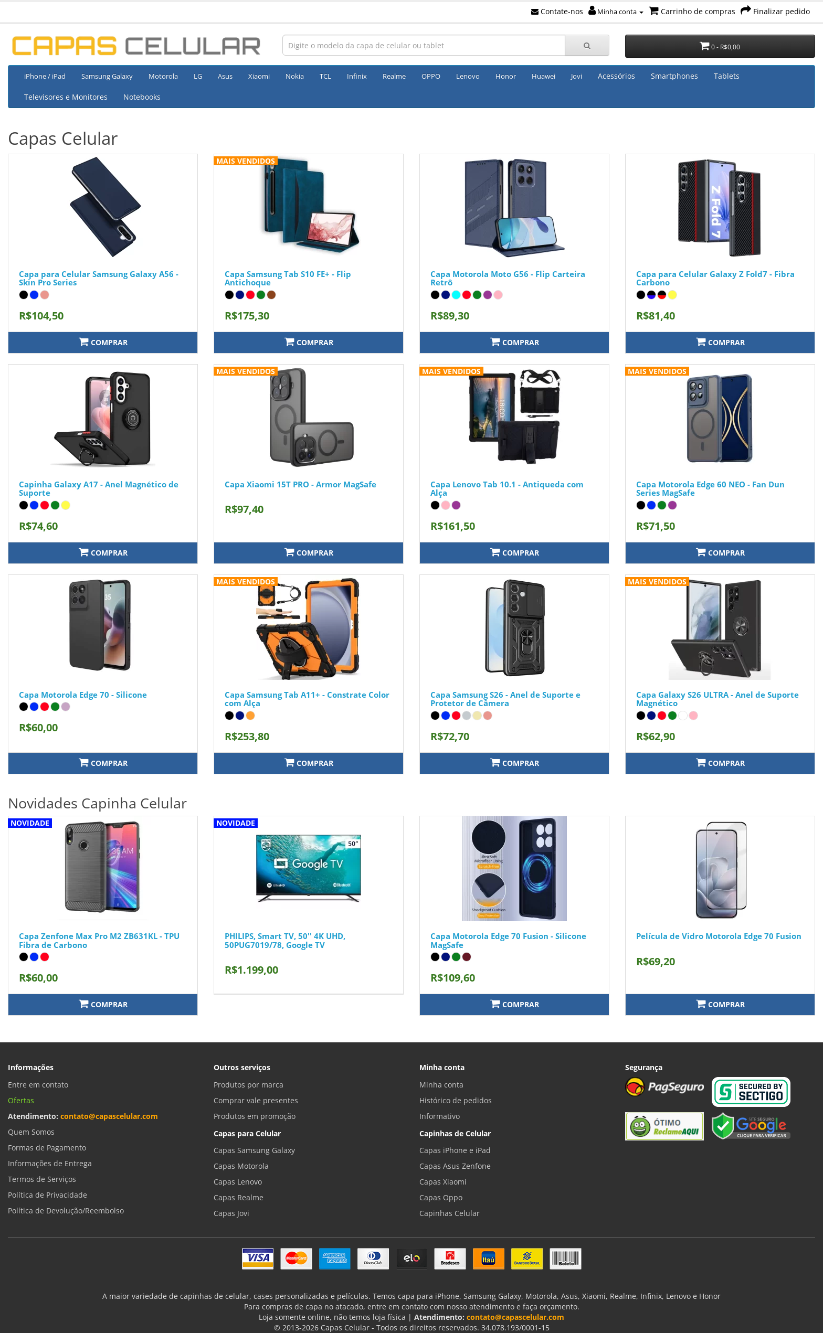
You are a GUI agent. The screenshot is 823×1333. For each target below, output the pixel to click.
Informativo (439, 1116)
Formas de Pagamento (47, 1148)
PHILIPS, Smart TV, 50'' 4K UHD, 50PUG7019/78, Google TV (285, 940)
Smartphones (674, 76)
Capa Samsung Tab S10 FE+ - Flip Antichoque (288, 278)
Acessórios (616, 76)
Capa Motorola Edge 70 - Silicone (83, 694)
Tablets (727, 76)
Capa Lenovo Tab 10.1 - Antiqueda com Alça (507, 488)
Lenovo (468, 76)
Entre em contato (38, 1085)
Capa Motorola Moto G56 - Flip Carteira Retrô (507, 278)
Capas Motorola (241, 1166)
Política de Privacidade (47, 1195)
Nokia (295, 76)
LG (198, 76)
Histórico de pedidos (455, 1100)
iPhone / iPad (45, 76)
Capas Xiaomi (443, 1182)
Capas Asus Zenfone (455, 1166)
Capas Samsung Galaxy (254, 1150)
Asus (225, 76)
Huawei (543, 76)
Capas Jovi (231, 1213)
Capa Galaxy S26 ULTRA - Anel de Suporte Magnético (717, 699)
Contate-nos (557, 11)
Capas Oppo (440, 1197)
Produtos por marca (248, 1085)
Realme (394, 76)
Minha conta (615, 11)
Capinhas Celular (449, 1213)
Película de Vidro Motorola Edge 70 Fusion (718, 936)
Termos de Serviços (42, 1179)
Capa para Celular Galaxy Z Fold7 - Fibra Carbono (715, 278)
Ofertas (21, 1100)
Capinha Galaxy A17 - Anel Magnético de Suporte (98, 488)
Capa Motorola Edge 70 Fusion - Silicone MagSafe (508, 940)
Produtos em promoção (255, 1116)
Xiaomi (259, 76)
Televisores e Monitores (66, 97)
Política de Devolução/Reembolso (66, 1210)
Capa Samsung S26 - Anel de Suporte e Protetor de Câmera (505, 699)
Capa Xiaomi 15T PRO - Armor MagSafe (300, 484)
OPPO (430, 76)
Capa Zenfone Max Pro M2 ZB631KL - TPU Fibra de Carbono (99, 940)
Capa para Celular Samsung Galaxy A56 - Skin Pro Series (98, 278)
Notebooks (142, 97)
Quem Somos (31, 1132)
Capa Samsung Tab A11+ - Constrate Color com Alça (307, 699)
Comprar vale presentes (256, 1100)
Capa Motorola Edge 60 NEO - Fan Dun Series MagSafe (710, 488)
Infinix (357, 76)
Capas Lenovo (238, 1182)
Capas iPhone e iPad (455, 1150)
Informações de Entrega (50, 1163)
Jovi (576, 76)
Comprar (103, 341)
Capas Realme (238, 1197)
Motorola (163, 76)
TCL (325, 76)
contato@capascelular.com (109, 1116)
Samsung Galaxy (107, 76)
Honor (505, 76)
